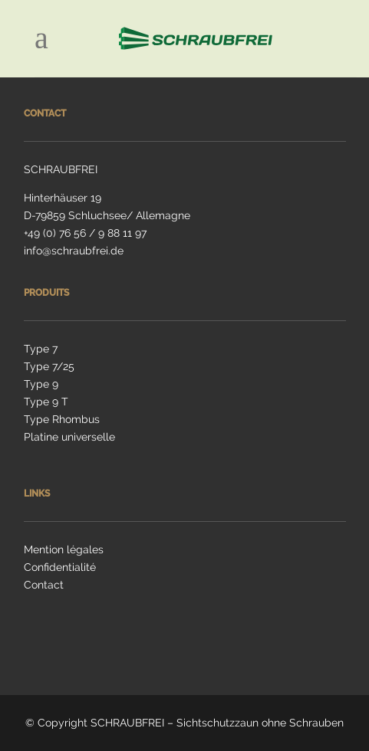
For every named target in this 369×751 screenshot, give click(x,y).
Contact (44, 585)
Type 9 (41, 384)
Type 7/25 (49, 366)
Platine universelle (69, 437)
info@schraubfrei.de (74, 250)
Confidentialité (60, 567)
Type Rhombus (62, 419)
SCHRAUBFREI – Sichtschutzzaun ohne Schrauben (217, 723)
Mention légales (64, 549)
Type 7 (41, 349)
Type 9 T (46, 401)
